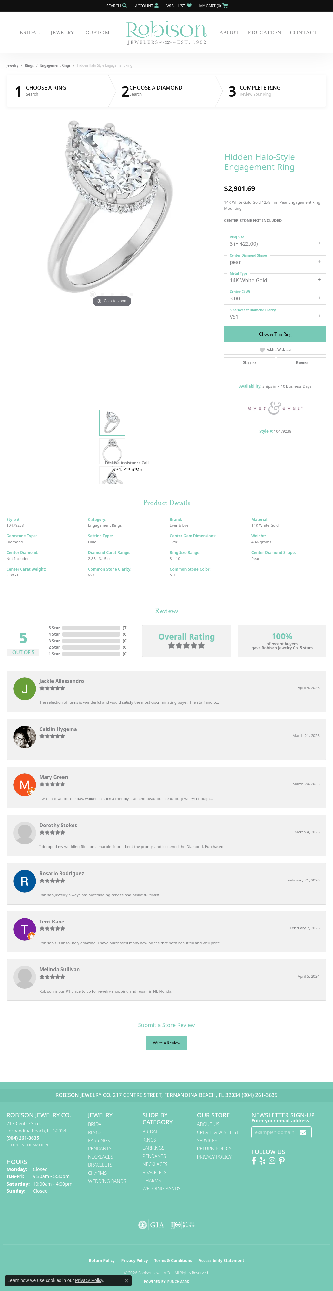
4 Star (54, 634)
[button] (116, 5)
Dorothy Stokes (58, 825)
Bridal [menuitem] (96, 1124)
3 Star (54, 641)
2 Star (54, 647)
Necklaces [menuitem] (100, 1157)
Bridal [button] (29, 32)
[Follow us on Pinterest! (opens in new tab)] (282, 1161)
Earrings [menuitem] (99, 1140)
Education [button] (264, 32)
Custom (97, 32)
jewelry (13, 65)
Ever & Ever (180, 525)
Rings (29, 65)
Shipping (249, 362)
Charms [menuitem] (97, 1173)
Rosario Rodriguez (61, 873)
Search (32, 94)
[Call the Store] (23, 1138)
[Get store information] (27, 1145)
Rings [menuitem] (95, 1132)
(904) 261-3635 (126, 468)
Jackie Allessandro (61, 681)
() (125, 628)
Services (207, 1140)
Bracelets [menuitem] (100, 1165)
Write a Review (166, 1043)
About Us (208, 1124)
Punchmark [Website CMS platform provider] (178, 1281)
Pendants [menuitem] (100, 1148)
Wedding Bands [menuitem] (107, 1181)
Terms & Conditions (173, 1260)
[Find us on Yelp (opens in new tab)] (262, 1161)
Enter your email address (280, 1120)
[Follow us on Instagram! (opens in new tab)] (272, 1161)
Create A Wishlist (218, 1132)
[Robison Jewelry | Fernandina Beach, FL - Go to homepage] (166, 32)
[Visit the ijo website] (183, 1225)
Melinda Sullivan (59, 969)
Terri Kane (51, 921)
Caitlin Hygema (58, 729)
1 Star (54, 654)
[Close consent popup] (126, 1281)
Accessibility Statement (221, 1260)
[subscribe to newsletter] (302, 1132)
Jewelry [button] (62, 32)
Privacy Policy (214, 1157)
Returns (302, 362)
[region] (112, 211)
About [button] (229, 32)
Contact (303, 32)
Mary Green (53, 777)
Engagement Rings (55, 65)
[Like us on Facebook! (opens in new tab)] (253, 1161)
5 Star (54, 628)
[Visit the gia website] (151, 1225)
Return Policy (214, 1148)
